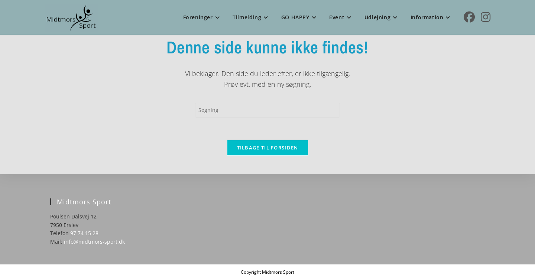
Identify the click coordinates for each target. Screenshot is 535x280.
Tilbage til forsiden (267, 147)
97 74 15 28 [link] (84, 233)
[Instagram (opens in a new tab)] (485, 17)
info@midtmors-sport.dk (94, 241)
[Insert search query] (267, 110)
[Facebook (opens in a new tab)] (469, 17)
